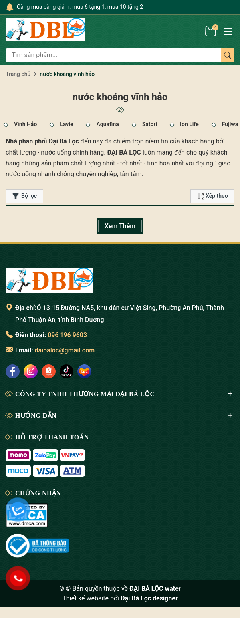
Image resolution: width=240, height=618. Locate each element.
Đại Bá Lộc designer (149, 598)
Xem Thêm (120, 226)
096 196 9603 (67, 335)
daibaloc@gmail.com (64, 350)
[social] (13, 371)
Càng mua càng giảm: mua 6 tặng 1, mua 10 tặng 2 (80, 7)
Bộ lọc (24, 196)
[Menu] (228, 30)
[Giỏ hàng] (211, 30)
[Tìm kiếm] (227, 55)
